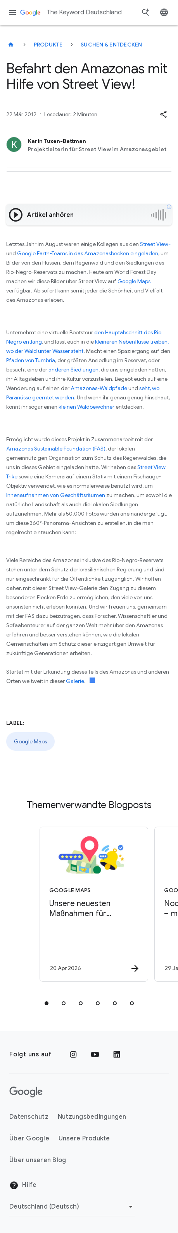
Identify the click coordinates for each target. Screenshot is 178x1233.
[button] (163, 114)
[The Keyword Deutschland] (11, 44)
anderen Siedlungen (73, 369)
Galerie (75, 681)
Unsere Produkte (84, 1138)
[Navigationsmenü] (12, 12)
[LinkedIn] (116, 1054)
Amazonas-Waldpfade (99, 388)
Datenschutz (28, 1117)
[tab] (46, 1003)
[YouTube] (95, 1054)
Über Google (29, 1138)
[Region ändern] (72, 1206)
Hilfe (23, 1185)
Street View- (155, 244)
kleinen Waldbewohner (86, 406)
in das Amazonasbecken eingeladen (113, 253)
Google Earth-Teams (42, 253)
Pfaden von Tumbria (30, 360)
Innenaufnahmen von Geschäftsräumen (55, 495)
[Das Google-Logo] (26, 1092)
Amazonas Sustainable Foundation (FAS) (55, 448)
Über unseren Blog (37, 1160)
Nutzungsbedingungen (92, 1117)
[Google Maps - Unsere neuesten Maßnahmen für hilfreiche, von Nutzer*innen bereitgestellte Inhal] (93, 904)
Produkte (48, 44)
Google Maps (134, 281)
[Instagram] (73, 1054)
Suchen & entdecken (111, 44)
